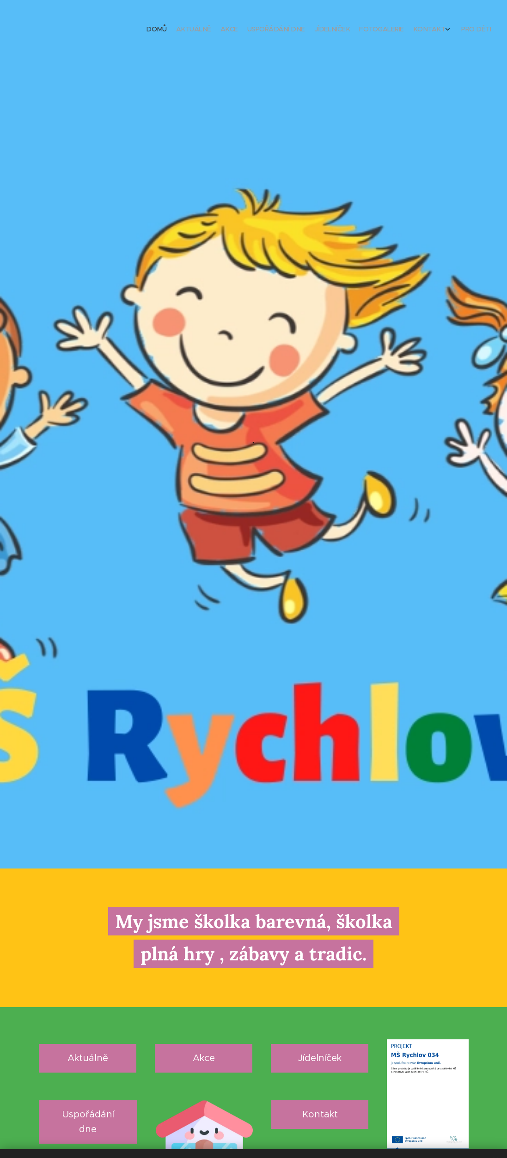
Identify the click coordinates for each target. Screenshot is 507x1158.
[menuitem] (420, 30)
